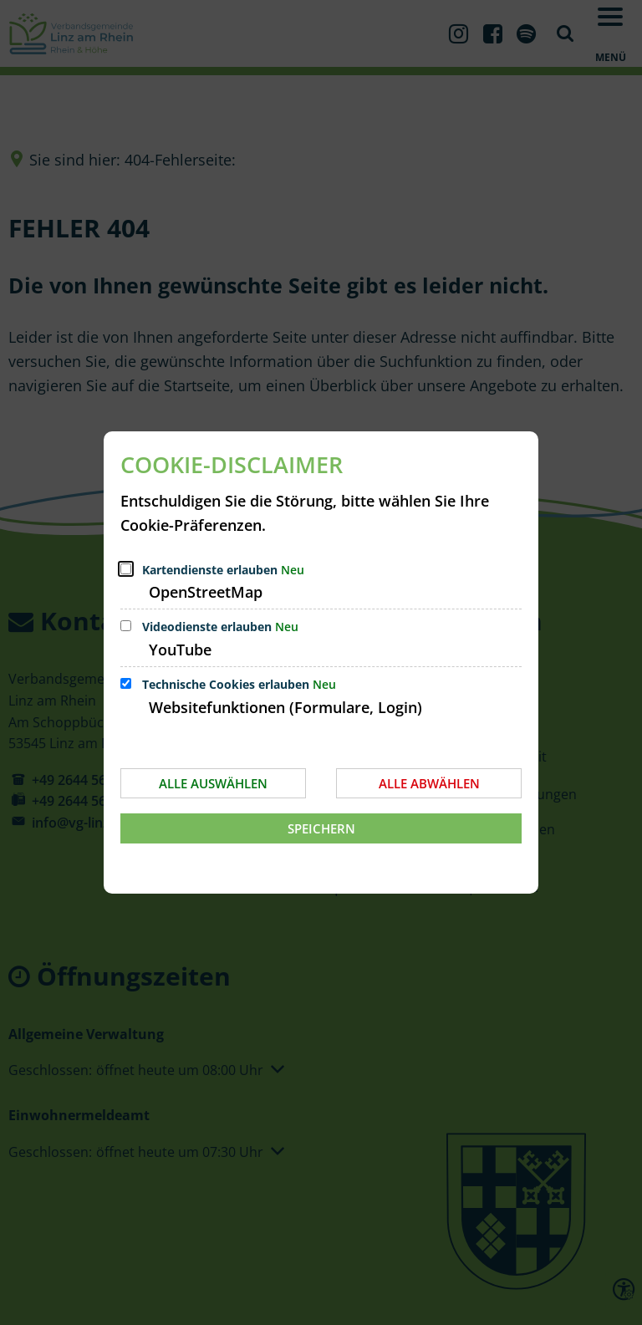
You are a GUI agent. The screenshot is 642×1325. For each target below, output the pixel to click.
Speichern (321, 828)
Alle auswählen (213, 783)
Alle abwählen (429, 783)
